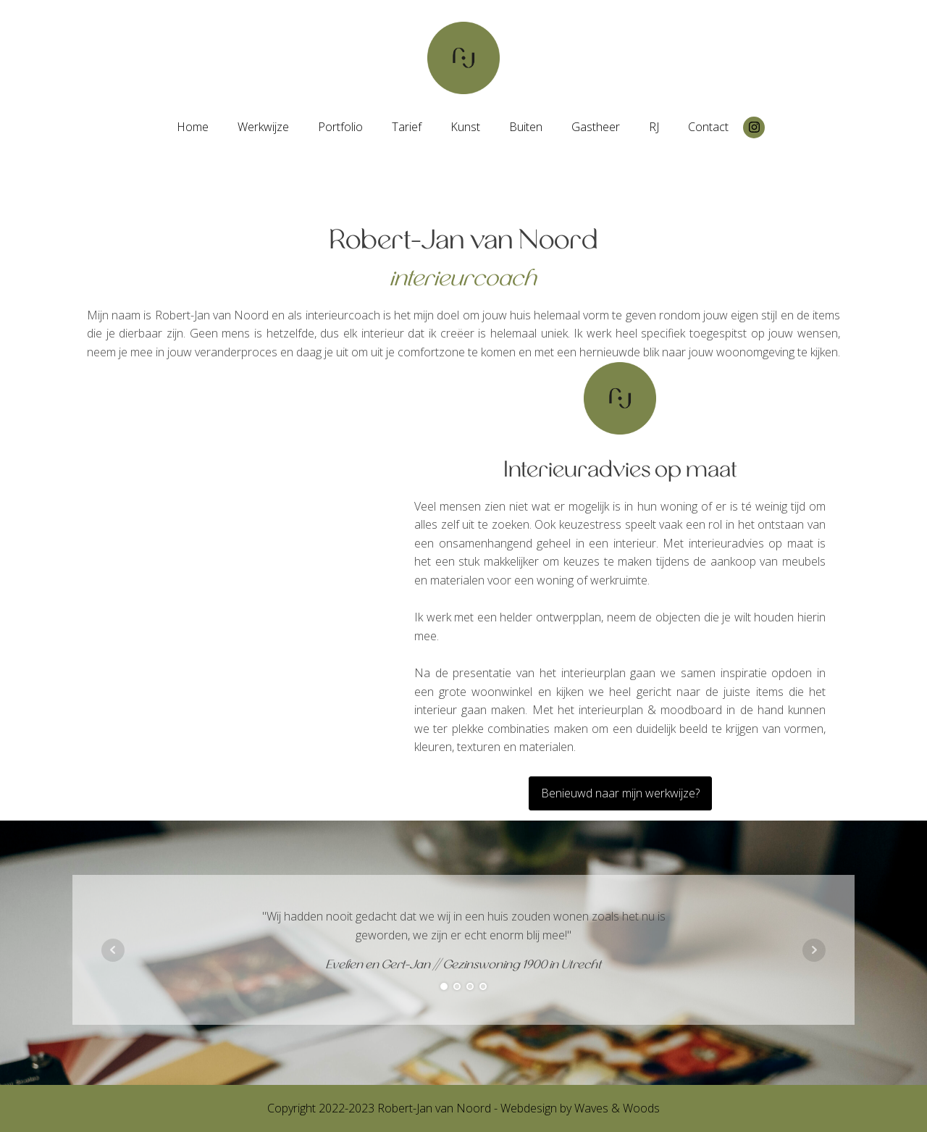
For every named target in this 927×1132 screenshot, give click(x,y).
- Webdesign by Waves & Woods (575, 1108)
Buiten (525, 127)
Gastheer (595, 127)
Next (814, 950)
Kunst (465, 127)
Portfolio (340, 127)
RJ (654, 127)
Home (193, 127)
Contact (708, 127)
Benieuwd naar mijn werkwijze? (620, 793)
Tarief (406, 127)
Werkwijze (263, 127)
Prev (113, 950)
